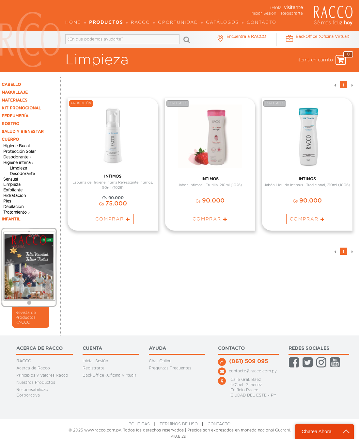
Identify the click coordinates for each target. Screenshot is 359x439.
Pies (7, 201)
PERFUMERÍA (15, 116)
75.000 (113, 205)
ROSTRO (10, 124)
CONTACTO (219, 424)
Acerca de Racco (33, 368)
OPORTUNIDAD (178, 23)
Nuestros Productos (35, 382)
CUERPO (10, 139)
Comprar (112, 219)
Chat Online (160, 361)
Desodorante (15, 157)
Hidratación (14, 196)
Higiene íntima (17, 163)
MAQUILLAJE (15, 92)
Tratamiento (15, 212)
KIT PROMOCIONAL (21, 108)
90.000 (113, 199)
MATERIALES (14, 100)
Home (73, 23)
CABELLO (11, 85)
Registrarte (292, 13)
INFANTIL (11, 219)
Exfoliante (13, 190)
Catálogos (222, 23)
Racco (140, 23)
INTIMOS (112, 177)
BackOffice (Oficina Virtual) (109, 375)
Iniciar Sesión (95, 361)
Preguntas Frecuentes (170, 368)
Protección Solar (19, 152)
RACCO (23, 361)
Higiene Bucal (16, 146)
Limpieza (18, 168)
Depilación (13, 207)
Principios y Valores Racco (42, 375)
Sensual (10, 179)
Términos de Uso (179, 424)
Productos (106, 23)
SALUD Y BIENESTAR (23, 132)
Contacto (261, 23)
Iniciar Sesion (263, 13)
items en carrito (322, 60)
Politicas (139, 424)
